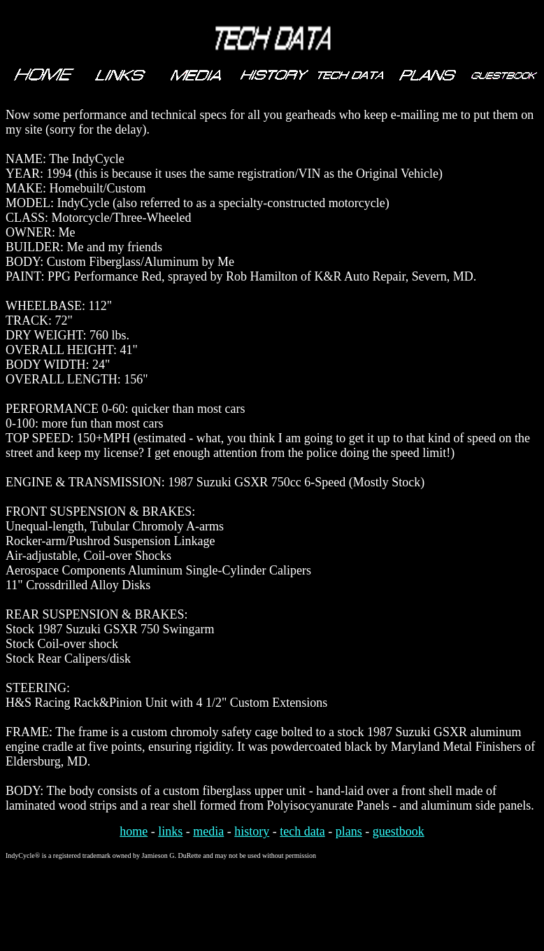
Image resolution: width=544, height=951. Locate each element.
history (251, 831)
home (134, 831)
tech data (302, 831)
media (208, 831)
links (170, 831)
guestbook (398, 831)
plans (349, 831)
